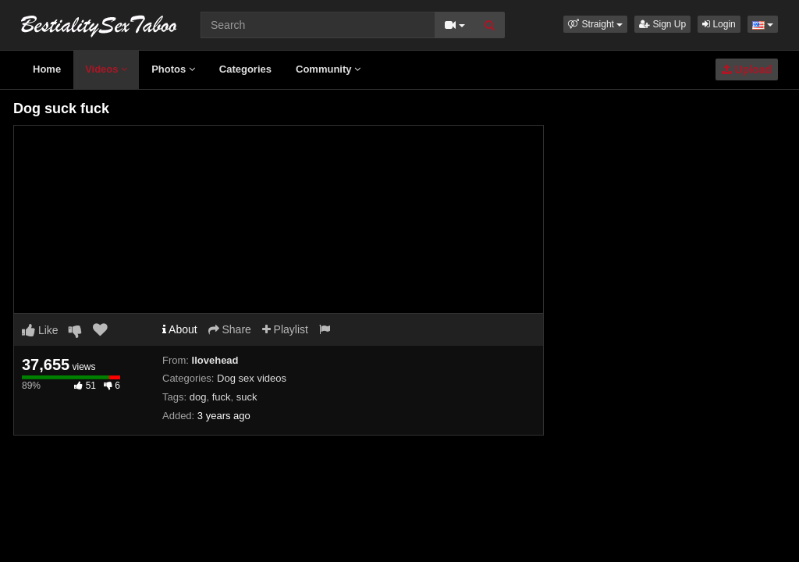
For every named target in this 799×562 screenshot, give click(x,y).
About (179, 329)
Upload (747, 69)
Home (47, 69)
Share (229, 329)
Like (40, 330)
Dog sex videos (251, 378)
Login (719, 24)
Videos (106, 69)
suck (246, 397)
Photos (173, 69)
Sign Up (662, 24)
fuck (221, 397)
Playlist (285, 329)
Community (328, 69)
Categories (245, 69)
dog (198, 397)
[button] (595, 24)
